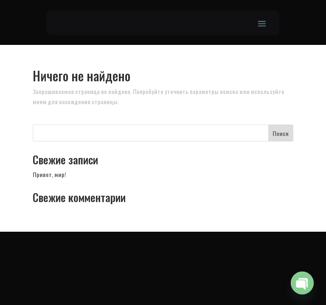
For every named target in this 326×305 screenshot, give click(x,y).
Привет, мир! (49, 174)
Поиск (281, 133)
